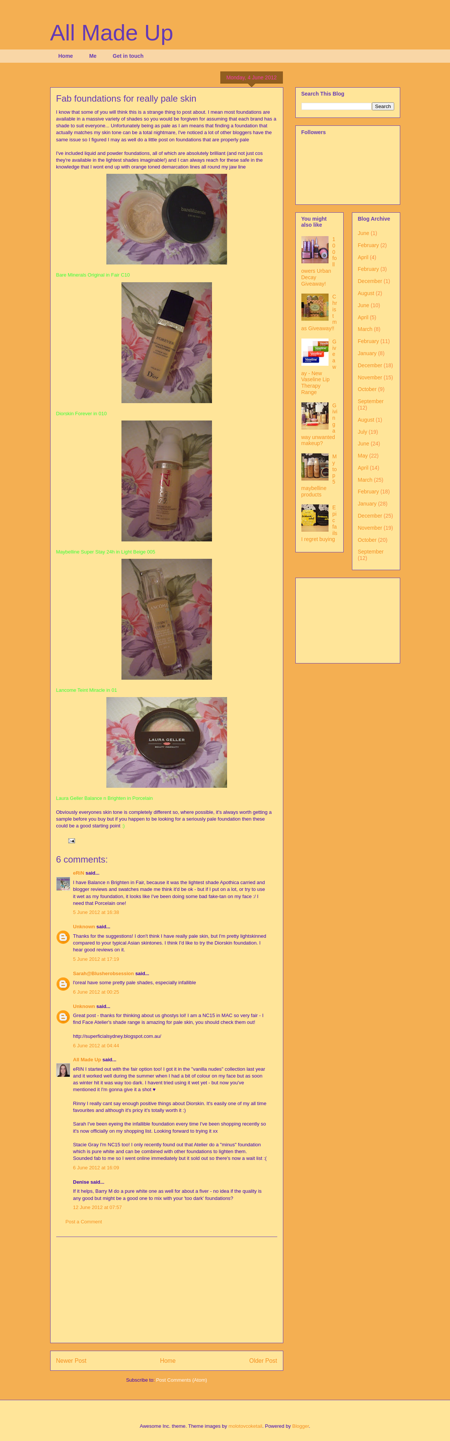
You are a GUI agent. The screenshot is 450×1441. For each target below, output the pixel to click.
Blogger (300, 1426)
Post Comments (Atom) (181, 1380)
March (365, 329)
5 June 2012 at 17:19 (96, 959)
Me (92, 56)
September (371, 401)
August (366, 293)
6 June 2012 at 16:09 (96, 1167)
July (362, 432)
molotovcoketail (246, 1426)
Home (65, 56)
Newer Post (71, 1361)
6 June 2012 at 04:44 (96, 1045)
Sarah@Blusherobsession (103, 973)
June (363, 233)
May (363, 456)
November (370, 377)
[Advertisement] (166, 1290)
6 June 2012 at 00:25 (96, 992)
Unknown (84, 926)
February (368, 245)
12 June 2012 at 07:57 (97, 1207)
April (363, 257)
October (367, 389)
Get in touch (128, 56)
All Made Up (112, 32)
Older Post (263, 1361)
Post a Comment (84, 1222)
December (370, 281)
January (367, 353)
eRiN (78, 873)
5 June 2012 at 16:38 (96, 912)
